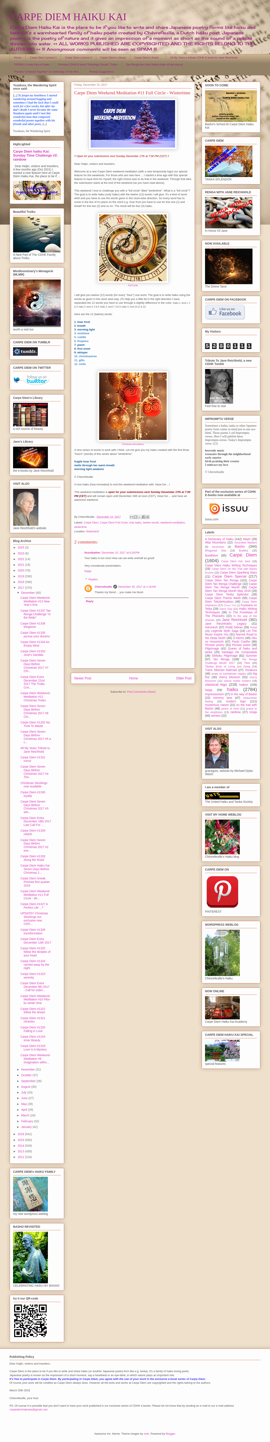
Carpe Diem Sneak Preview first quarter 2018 (35, 882)
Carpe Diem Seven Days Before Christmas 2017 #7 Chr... (34, 666)
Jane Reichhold (234, 620)
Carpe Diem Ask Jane (235, 561)
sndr (146, 1433)
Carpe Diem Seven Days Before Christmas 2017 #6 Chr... (34, 711)
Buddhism (211, 555)
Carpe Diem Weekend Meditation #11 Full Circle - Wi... (34, 894)
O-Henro (238, 638)
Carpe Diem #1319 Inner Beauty (32, 1038)
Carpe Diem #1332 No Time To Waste (35, 724)
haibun (243, 684)
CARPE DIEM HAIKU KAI (68, 16)
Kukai (253, 627)
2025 (21, 547)
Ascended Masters (245, 542)
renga (253, 712)
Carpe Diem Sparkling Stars (238, 572)
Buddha (243, 550)
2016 (21, 1134)
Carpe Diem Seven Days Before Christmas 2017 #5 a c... (35, 737)
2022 (21, 559)
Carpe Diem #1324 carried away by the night (34, 964)
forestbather (92, 552)
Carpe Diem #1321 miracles (32, 1019)
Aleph (247, 539)
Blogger (170, 1433)
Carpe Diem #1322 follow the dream (32, 1010)
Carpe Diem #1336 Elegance (32, 625)
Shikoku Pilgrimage (225, 655)
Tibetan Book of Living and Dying (227, 666)
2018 (21, 582)
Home (18, 57)
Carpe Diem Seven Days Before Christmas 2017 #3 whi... (34, 807)
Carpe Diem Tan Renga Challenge (231, 582)
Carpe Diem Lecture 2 (78, 57)
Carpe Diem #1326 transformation (32, 931)
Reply (87, 571)
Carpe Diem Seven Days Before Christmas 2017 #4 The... (34, 772)
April (24, 1109)
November (28, 1069)
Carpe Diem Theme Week (223, 598)
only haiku (135, 522)
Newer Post (82, 678)
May (24, 1104)
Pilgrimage (212, 648)
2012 (21, 1157)
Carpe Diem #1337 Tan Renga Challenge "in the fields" (35, 614)
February (27, 1121)
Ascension (218, 546)
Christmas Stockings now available (33, 784)
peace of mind (230, 708)
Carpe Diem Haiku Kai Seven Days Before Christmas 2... (35, 869)
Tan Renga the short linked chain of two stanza (154, 64)
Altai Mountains (215, 542)
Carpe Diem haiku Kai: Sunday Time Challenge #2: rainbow (35, 155)
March (25, 1115)
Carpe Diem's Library (113, 57)
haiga (208, 690)
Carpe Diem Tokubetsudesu (231, 599)
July (24, 1092)
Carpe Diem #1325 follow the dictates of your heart (35, 952)
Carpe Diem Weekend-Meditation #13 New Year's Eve (35, 601)
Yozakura (251, 670)
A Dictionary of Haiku (219, 539)
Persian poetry (214, 645)
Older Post (184, 678)
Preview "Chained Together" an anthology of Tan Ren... (47, 71)
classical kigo (216, 685)
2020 (21, 570)
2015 (21, 1140)
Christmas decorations (133, 444)
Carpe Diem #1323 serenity (32, 975)
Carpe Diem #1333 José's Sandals (32, 653)
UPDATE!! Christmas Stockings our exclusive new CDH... (34, 918)
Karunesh (211, 627)
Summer (251, 655)
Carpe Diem (91, 522)
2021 (21, 564)
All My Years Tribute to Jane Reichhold (35, 749)
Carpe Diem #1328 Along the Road (32, 858)
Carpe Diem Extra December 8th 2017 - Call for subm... (35, 986)
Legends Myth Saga (225, 630)
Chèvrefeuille (103, 586)
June (24, 1098)
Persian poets (241, 645)
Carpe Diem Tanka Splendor (227, 594)
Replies (93, 579)
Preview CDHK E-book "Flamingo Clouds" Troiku (87, 64)
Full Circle (133, 285)
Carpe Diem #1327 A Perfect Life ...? (34, 905)
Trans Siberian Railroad (221, 670)
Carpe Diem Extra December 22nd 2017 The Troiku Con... (32, 682)
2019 (21, 576)
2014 (21, 1145)
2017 (21, 587)
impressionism (214, 694)
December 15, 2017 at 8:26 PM (120, 552)
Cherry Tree (230, 605)
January (26, 1127)
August (26, 1086)
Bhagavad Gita (215, 550)
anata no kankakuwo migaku (228, 673)
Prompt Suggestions (101, 71)
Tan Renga (221, 659)
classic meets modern (237, 680)
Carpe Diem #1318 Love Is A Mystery (33, 1047)
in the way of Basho (244, 694)
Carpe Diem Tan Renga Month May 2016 (231, 589)
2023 (21, 553)
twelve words (151, 522)
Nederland (92, 531)
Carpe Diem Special (229, 576)
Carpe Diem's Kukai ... (148, 57)
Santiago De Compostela (239, 652)
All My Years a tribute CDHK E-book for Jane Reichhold (203, 57)
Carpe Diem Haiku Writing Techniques (231, 565)
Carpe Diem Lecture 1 (43, 57)
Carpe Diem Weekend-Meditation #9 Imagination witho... (35, 1058)
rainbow (235, 712)
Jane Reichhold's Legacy (226, 623)
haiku (232, 689)
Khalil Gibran (234, 627)
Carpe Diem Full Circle (114, 522)
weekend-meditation (172, 522)
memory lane (222, 697)
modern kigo (236, 701)
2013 (21, 1151)
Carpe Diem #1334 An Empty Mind (35, 643)
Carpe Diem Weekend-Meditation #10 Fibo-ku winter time (35, 999)
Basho (240, 547)
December (28, 592)
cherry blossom (229, 677)
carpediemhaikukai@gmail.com (28, 1409)
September (28, 1081)
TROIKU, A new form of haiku (32, 64)
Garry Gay (226, 608)
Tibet (247, 663)
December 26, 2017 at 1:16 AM (137, 586)
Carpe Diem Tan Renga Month (231, 585)
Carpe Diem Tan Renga (222, 580)
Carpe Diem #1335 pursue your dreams (35, 634)
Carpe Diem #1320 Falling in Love (32, 1029)
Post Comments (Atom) (141, 691)
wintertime (80, 527)
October (26, 1075)
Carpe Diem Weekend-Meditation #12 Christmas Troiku (35, 696)
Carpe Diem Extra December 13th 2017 (35, 940)
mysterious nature (217, 705)
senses (215, 715)
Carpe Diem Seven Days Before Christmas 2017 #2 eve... (34, 845)
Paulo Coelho (241, 641)
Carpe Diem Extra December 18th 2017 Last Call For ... (35, 821)
